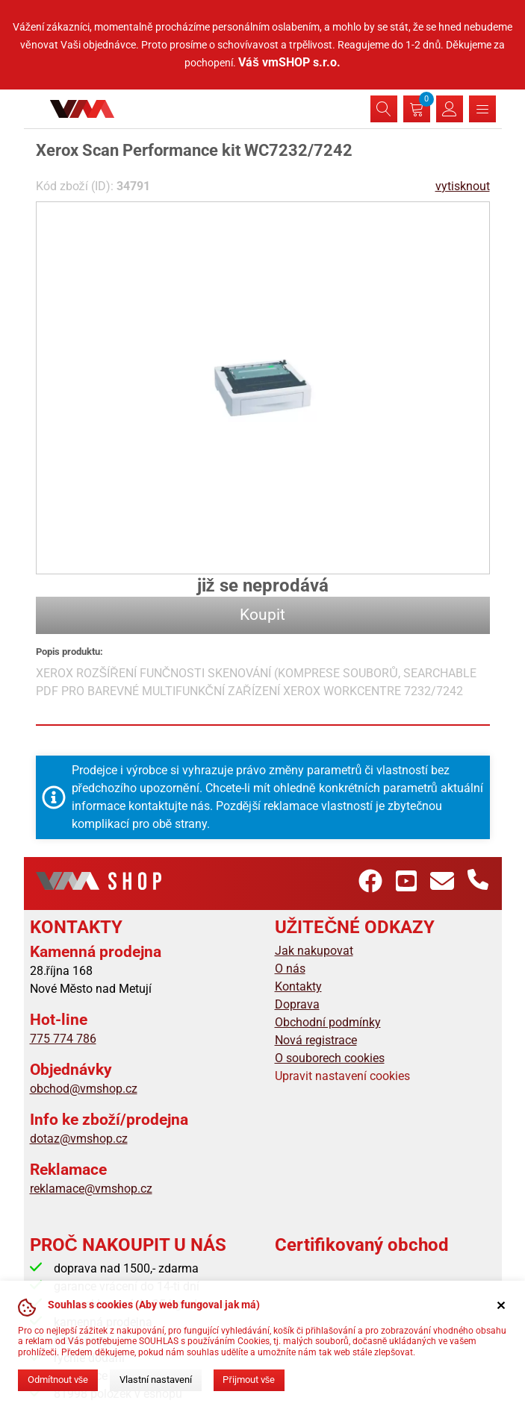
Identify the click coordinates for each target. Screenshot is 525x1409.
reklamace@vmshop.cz (91, 1189)
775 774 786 (63, 1039)
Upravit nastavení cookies (342, 1076)
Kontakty (298, 986)
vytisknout (462, 186)
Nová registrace (316, 1040)
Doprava (297, 1004)
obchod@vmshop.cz (83, 1089)
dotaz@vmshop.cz (79, 1139)
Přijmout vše (249, 1379)
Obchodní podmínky (328, 1022)
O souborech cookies (330, 1058)
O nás (290, 968)
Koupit (262, 615)
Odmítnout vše (58, 1379)
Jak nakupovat (314, 951)
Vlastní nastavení (155, 1379)
